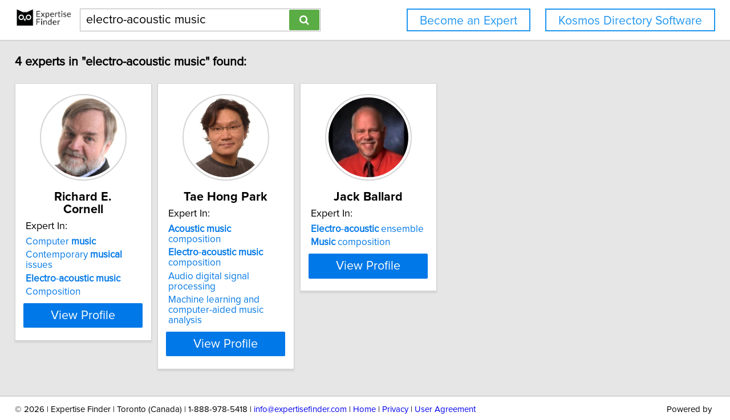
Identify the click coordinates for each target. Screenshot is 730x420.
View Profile (106, 313)
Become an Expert (468, 21)
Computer (69, 229)
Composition (61, 269)
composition (263, 229)
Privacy (395, 378)
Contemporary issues (96, 242)
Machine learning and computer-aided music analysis (273, 284)
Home (364, 378)
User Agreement (445, 378)
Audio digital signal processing (270, 266)
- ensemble (432, 229)
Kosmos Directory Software (630, 21)
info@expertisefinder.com (300, 378)
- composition (252, 247)
